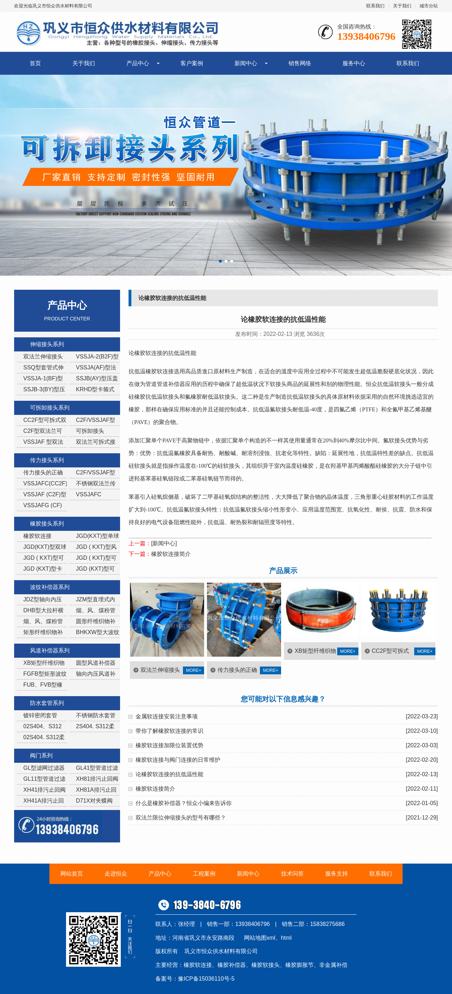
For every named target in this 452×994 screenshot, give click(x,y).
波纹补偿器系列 (50, 587)
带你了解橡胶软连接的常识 (169, 731)
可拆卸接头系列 (50, 408)
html (286, 938)
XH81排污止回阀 (97, 779)
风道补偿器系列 (50, 651)
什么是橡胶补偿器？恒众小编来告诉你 (184, 803)
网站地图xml (259, 938)
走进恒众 (116, 874)
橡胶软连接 (37, 536)
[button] (220, 261)
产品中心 (137, 63)
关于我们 (402, 5)
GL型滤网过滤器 (44, 768)
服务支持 (336, 874)
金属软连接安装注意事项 (167, 716)
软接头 (197, 510)
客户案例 (191, 63)
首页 (35, 63)
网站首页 (71, 874)
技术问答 (292, 874)
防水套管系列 (47, 703)
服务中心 (354, 63)
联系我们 (375, 5)
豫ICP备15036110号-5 (206, 979)
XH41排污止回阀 (44, 790)
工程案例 (204, 874)
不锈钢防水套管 (95, 715)
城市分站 (429, 5)
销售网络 (300, 63)
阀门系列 (41, 756)
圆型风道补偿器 (95, 663)
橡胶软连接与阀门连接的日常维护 (178, 760)
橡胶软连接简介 (171, 554)
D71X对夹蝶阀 (94, 801)
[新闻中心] (164, 543)
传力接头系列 (47, 460)
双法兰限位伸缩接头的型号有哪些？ (181, 818)
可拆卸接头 (90, 431)
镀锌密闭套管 (40, 715)
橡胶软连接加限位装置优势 (169, 745)
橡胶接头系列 (47, 524)
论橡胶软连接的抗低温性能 (169, 774)
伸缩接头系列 (47, 344)
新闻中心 (245, 63)
